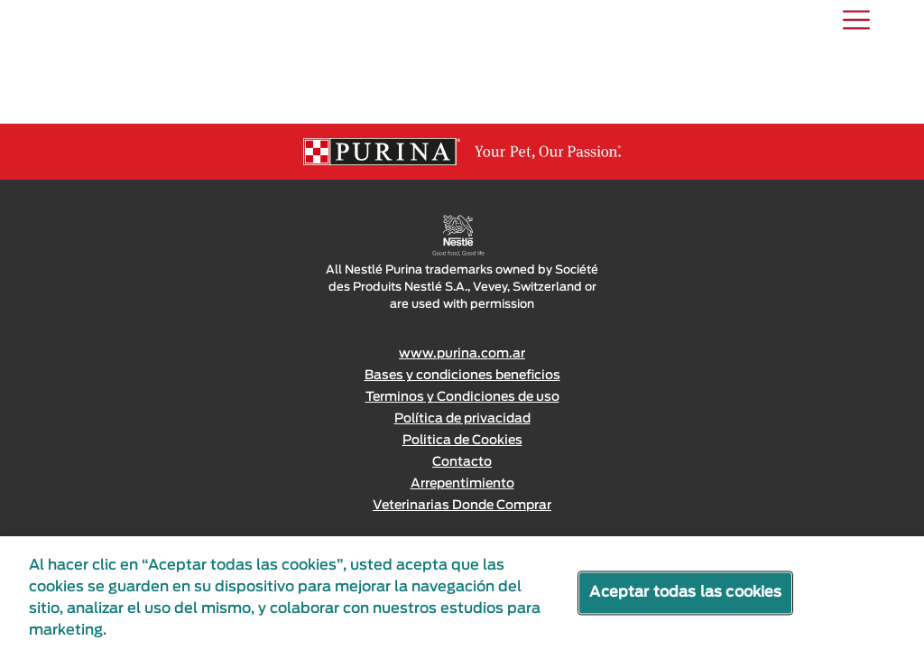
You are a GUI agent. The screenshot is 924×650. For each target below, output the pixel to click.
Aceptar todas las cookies (685, 592)
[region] (462, 593)
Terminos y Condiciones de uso (462, 397)
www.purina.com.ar (462, 354)
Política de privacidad (462, 419)
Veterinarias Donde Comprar (462, 505)
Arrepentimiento (462, 484)
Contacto (462, 462)
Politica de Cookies (462, 440)
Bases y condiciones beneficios (462, 375)
